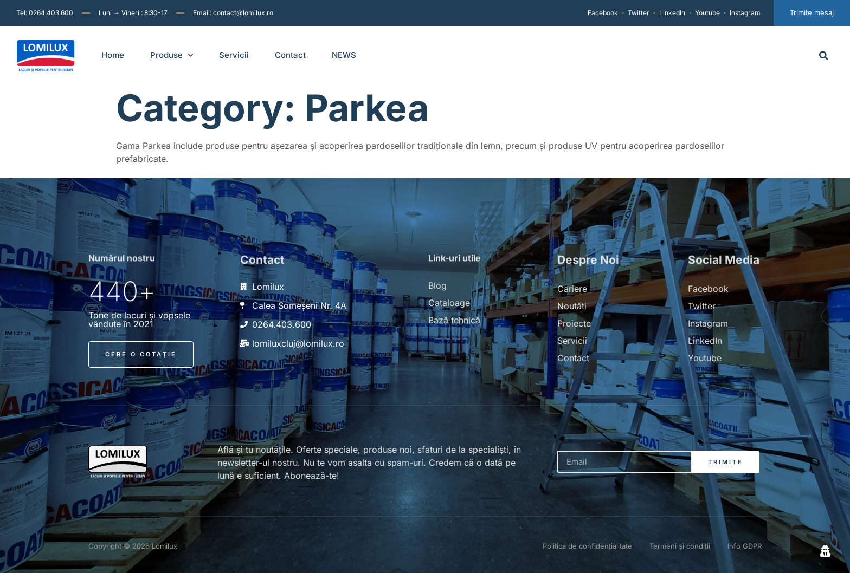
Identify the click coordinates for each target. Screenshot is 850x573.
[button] (824, 55)
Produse (171, 55)
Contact (290, 55)
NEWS (344, 55)
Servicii (234, 55)
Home (112, 55)
